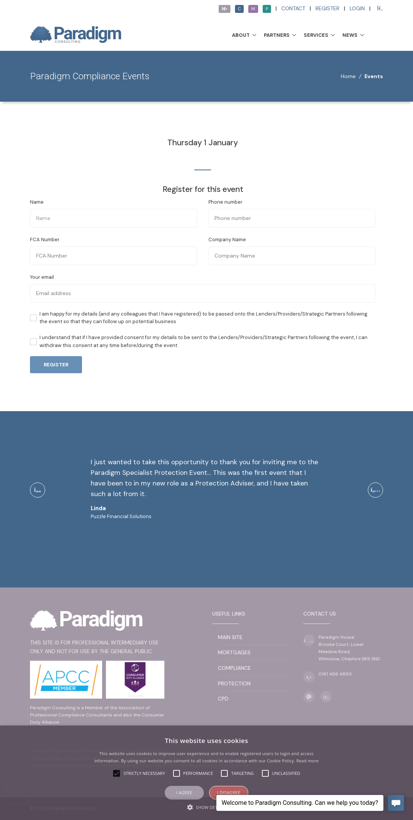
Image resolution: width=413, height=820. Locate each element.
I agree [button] (184, 792)
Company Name (227, 239)
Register (327, 8)
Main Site (230, 637)
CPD (223, 698)
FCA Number (45, 239)
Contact (293, 8)
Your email (42, 277)
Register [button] (56, 364)
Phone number (225, 202)
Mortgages (234, 652)
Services (316, 35)
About (241, 35)
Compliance (234, 667)
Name (37, 202)
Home (348, 76)
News (350, 35)
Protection (234, 683)
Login (357, 8)
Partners (277, 35)
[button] (206, 807)
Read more (307, 760)
